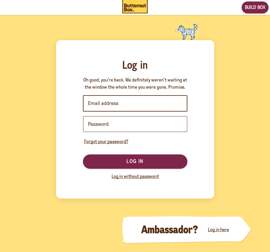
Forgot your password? (106, 141)
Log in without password (135, 176)
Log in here (218, 229)
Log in (134, 161)
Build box (255, 7)
